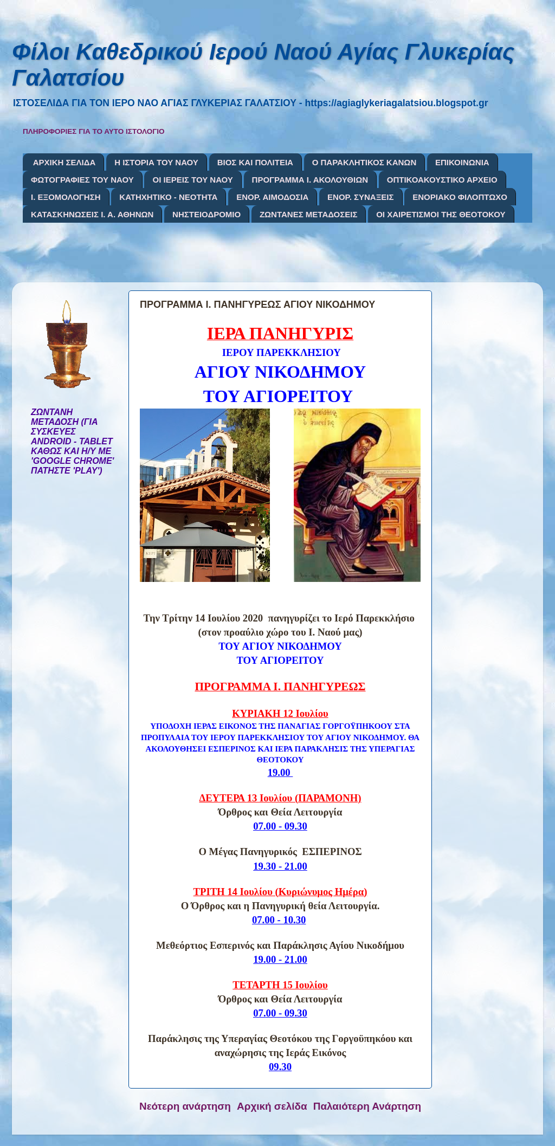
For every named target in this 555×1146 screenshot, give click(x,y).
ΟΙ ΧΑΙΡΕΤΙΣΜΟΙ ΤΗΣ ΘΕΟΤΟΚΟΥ (440, 214)
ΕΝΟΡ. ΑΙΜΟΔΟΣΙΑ (272, 197)
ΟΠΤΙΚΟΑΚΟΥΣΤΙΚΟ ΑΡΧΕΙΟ (442, 179)
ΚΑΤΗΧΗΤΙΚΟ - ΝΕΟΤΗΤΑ (168, 197)
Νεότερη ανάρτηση (185, 1106)
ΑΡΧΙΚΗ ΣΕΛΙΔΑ (64, 162)
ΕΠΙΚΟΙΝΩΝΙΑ (462, 162)
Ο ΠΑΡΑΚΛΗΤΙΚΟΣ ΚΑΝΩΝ (364, 162)
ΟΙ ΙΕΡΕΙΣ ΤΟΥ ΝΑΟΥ (192, 179)
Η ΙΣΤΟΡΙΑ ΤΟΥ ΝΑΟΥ (156, 162)
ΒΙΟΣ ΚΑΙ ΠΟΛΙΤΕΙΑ (255, 162)
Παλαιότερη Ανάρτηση (367, 1106)
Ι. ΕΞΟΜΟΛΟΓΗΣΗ (66, 197)
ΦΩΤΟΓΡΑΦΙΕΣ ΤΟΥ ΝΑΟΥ (82, 179)
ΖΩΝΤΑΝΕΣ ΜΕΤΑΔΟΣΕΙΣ (309, 214)
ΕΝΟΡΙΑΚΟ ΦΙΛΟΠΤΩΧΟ (459, 197)
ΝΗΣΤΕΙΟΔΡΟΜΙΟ (206, 214)
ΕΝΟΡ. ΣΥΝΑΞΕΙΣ (360, 197)
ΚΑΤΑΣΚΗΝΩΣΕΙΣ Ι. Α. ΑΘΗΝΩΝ (92, 214)
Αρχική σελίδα (272, 1106)
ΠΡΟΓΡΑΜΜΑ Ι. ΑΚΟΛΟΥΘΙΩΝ (310, 179)
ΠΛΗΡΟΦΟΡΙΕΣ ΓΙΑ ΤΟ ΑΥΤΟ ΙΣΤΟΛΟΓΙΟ (94, 131)
